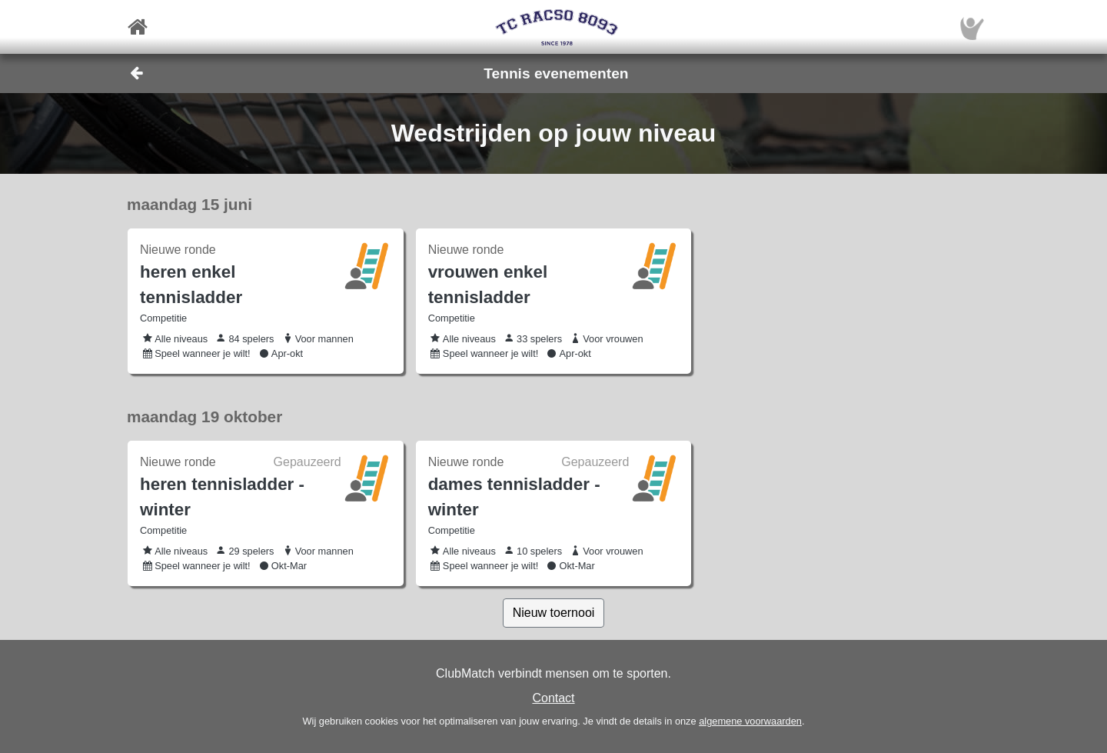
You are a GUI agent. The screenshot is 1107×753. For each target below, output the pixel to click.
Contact (553, 698)
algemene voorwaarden (750, 721)
